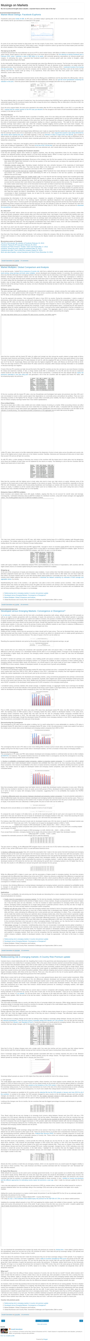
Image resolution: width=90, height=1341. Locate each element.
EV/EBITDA (5, 756)
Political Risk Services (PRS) (44, 1133)
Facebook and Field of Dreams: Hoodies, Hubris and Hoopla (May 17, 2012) (24, 246)
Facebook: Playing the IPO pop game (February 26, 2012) (19, 245)
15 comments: (25, 950)
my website (20, 993)
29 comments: (24, 604)
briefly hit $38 (20, 18)
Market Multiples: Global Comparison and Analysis (25, 267)
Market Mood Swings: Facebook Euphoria (21, 14)
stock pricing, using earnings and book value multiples (18, 273)
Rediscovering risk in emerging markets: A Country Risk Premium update (35, 957)
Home (42, 1320)
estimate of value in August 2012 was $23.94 (59, 134)
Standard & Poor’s (27, 1022)
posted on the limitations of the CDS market (42, 1085)
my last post (6, 615)
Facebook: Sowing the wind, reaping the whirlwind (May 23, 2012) (21, 248)
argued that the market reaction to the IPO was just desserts (24, 109)
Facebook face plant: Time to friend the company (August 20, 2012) (21, 250)
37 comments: (24, 260)
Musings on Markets (14, 5)
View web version (42, 1324)
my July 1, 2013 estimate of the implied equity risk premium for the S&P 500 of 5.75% (34, 1198)
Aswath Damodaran (16, 1329)
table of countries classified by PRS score (53, 1258)
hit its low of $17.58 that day (43, 145)
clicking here (59, 1249)
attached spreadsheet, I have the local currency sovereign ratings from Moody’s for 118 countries (33, 1020)
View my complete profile (7, 1335)
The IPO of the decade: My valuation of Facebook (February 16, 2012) (22, 243)
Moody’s (16, 1022)
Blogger (45, 1339)
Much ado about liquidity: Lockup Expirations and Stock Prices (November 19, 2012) (27, 252)
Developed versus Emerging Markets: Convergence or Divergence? (25, 595)
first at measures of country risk (29, 271)
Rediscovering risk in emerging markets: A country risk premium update (26, 593)
